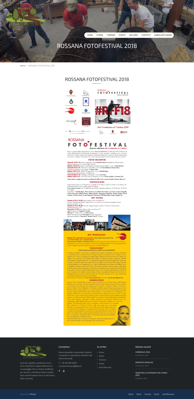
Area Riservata (105, 367)
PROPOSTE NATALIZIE (144, 362)
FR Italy (33, 394)
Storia (101, 356)
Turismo (102, 360)
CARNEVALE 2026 (142, 352)
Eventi (101, 363)
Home (101, 352)
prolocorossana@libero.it (71, 366)
